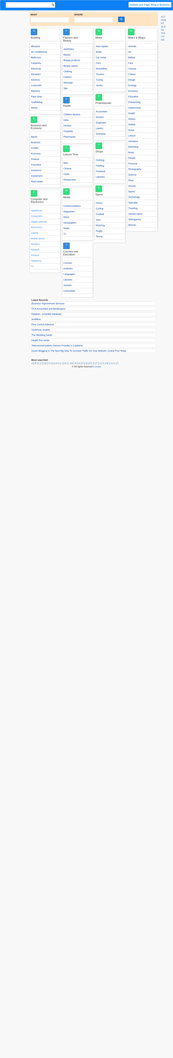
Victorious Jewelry (41, 329)
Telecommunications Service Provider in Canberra (57, 345)
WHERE (78, 14)
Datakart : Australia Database (47, 314)
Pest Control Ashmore (43, 324)
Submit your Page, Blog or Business (150, 4)
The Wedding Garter (42, 335)
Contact (97, 366)
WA (163, 39)
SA (162, 30)
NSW (163, 20)
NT (162, 23)
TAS (163, 33)
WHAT (33, 14)
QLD (163, 26)
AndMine (36, 319)
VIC (163, 36)
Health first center (41, 340)
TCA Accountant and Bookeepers (48, 308)
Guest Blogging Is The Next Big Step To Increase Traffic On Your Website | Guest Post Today (79, 350)
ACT (163, 16)
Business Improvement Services (48, 303)
